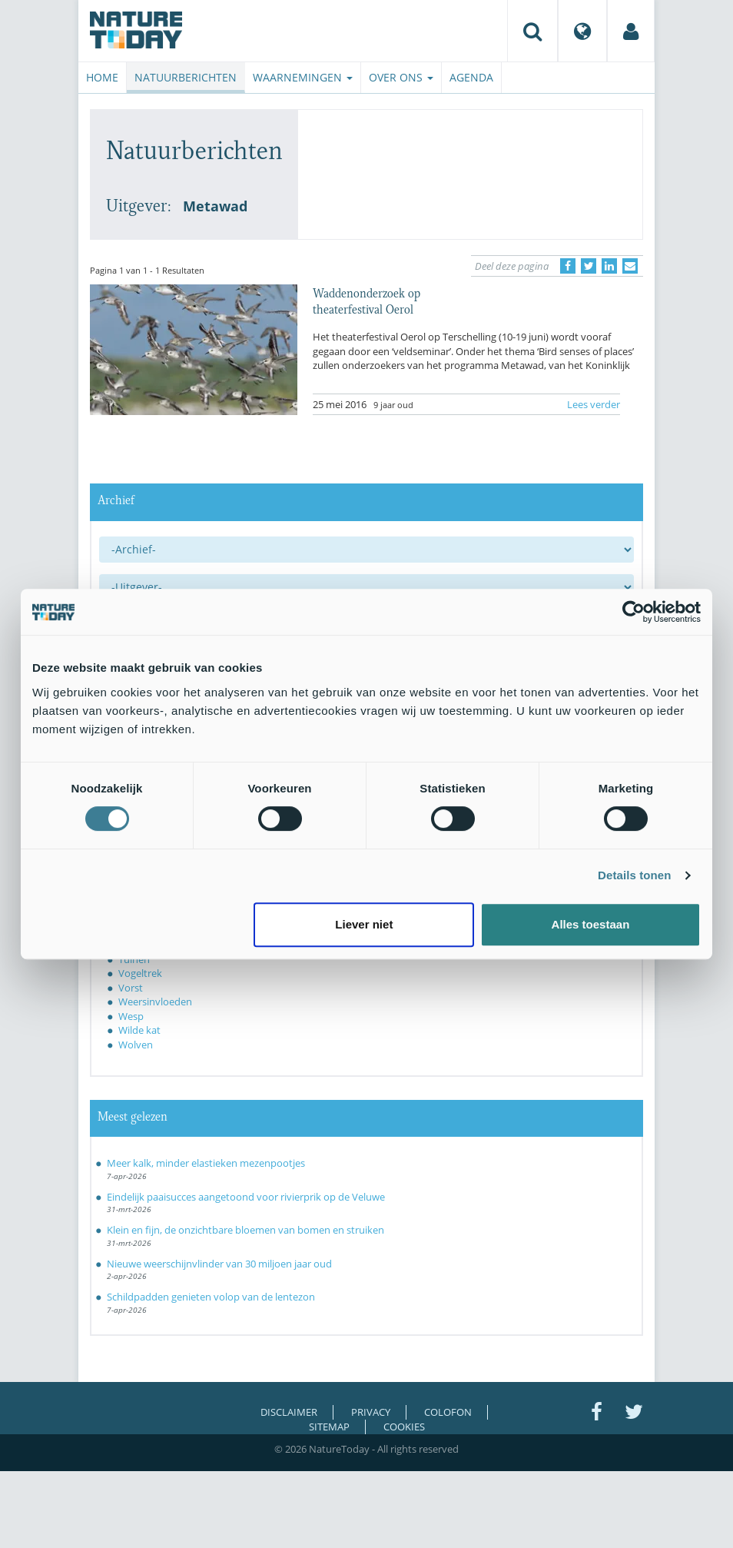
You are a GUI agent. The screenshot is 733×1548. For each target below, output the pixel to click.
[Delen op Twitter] (588, 266)
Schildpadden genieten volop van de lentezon (211, 1297)
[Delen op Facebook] (567, 266)
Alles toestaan (591, 924)
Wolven (135, 1044)
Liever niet (364, 924)
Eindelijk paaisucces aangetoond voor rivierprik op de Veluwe (246, 1197)
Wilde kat (139, 1030)
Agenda (471, 77)
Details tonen (634, 875)
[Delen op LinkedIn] (609, 266)
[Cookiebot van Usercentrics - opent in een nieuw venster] (633, 611)
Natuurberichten (185, 77)
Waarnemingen (303, 77)
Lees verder (593, 404)
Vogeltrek (140, 973)
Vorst (130, 988)
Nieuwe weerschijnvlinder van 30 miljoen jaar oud (219, 1264)
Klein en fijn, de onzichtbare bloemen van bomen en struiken (245, 1230)
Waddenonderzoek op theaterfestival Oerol (366, 300)
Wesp (131, 1016)
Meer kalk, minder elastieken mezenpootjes (206, 1163)
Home (102, 77)
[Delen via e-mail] (630, 266)
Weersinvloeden (155, 1001)
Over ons (401, 77)
